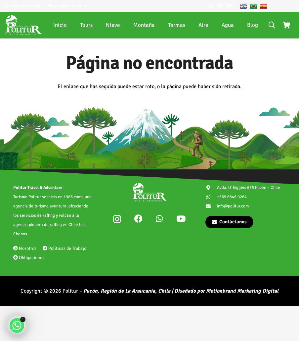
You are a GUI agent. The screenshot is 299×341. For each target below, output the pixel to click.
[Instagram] (210, 5)
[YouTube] (229, 5)
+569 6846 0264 (232, 196)
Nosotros (24, 248)
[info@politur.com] (211, 206)
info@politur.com (233, 206)
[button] (272, 25)
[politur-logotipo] (23, 25)
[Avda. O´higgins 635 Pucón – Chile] (211, 187)
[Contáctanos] (229, 222)
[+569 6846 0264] (211, 197)
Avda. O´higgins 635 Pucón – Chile (248, 187)
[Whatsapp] (17, 325)
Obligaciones (28, 257)
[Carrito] (286, 25)
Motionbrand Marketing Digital (242, 291)
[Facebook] (219, 5)
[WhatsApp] (159, 218)
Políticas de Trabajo (64, 248)
